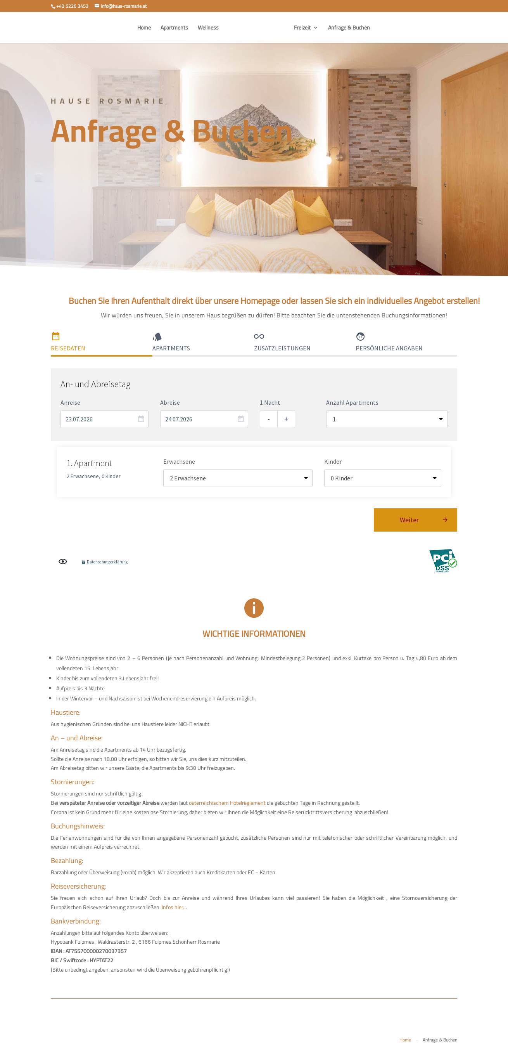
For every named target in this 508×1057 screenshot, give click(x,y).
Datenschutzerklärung (107, 562)
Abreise (170, 402)
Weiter (409, 519)
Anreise (70, 402)
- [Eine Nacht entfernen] (269, 419)
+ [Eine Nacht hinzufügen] (286, 419)
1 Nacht (270, 402)
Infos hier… (174, 907)
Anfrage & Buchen (349, 29)
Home (144, 29)
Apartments (174, 29)
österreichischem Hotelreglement (227, 803)
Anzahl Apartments (352, 402)
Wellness (208, 29)
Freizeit (302, 29)
